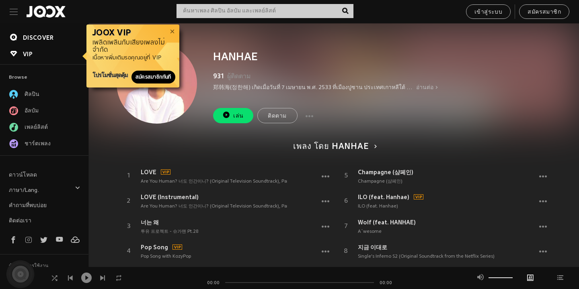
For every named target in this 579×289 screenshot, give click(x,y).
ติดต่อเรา (20, 221)
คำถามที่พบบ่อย (28, 206)
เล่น (232, 115)
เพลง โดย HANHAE (333, 146)
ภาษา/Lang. (44, 189)
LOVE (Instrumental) (170, 197)
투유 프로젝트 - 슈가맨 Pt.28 (169, 231)
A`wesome (370, 231)
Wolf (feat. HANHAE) (387, 222)
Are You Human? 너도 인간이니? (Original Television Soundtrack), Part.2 (217, 181)
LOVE (148, 172)
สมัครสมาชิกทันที (153, 77)
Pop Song (154, 247)
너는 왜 (150, 222)
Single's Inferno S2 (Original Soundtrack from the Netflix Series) (426, 256)
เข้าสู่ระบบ (488, 12)
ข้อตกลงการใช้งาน (28, 266)
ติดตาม (277, 116)
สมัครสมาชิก (544, 12)
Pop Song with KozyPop (166, 256)
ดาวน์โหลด (23, 175)
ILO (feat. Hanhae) (383, 197)
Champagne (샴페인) (385, 172)
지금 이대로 (372, 247)
